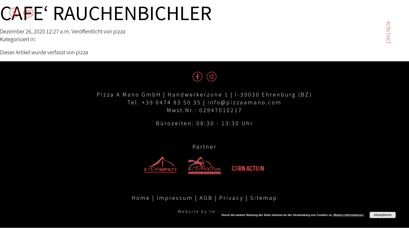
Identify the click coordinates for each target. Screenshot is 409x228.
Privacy (231, 198)
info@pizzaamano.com (245, 102)
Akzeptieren (383, 215)
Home (141, 198)
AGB (206, 198)
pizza (119, 31)
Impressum (175, 198)
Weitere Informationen (348, 215)
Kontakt (388, 32)
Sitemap (263, 198)
